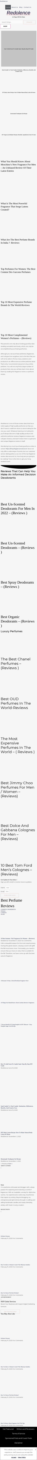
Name (3, 887)
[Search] (29, 22)
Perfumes (3, 911)
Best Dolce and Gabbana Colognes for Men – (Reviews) (18, 832)
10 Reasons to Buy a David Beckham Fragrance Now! (15, 980)
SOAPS (3, 914)
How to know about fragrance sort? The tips (13, 1423)
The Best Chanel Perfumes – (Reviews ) (15, 663)
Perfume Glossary (5, 1236)
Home (8, 7)
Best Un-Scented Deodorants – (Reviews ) (17, 547)
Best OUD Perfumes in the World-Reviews (16, 703)
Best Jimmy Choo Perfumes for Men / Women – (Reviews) (17, 789)
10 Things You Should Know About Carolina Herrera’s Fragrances (17, 1002)
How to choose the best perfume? (10, 1293)
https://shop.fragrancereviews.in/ (16, 449)
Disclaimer (19, 1443)
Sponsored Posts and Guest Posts (18, 1438)
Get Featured (8, 1429)
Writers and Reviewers (25, 1429)
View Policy (22, 1457)
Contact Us (27, 7)
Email (3, 891)
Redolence (3, 1)
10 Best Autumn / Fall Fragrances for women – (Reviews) (18, 938)
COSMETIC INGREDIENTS (8, 909)
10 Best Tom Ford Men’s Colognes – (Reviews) (16, 869)
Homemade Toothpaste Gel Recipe (11, 1159)
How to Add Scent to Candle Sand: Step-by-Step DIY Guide (18, 49)
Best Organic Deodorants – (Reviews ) (17, 621)
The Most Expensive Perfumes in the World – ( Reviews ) (18, 745)
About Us (15, 7)
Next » (10, 1163)
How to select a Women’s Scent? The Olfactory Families (15, 1264)
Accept (13, 1457)
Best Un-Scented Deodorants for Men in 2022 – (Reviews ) (18, 508)
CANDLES (4, 912)
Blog (20, 7)
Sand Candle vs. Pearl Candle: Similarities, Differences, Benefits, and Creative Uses (17, 1107)
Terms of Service (18, 1434)
